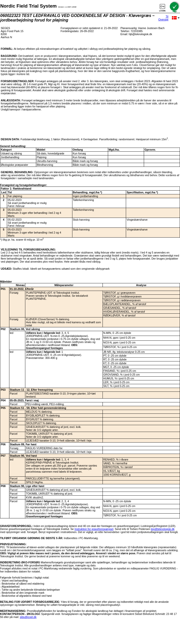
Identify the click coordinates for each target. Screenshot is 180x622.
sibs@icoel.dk (28, 616)
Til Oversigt (163, 18)
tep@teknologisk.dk (162, 529)
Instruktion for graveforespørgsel (93, 529)
